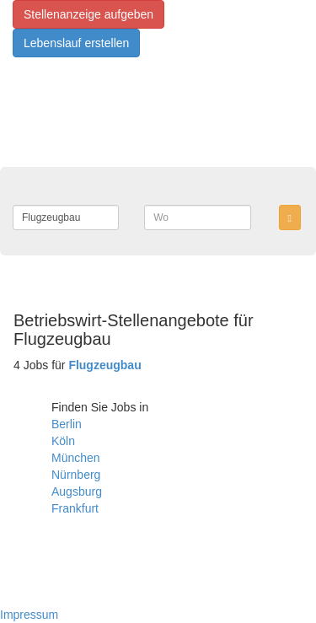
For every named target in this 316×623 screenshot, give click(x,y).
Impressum (29, 614)
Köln (63, 441)
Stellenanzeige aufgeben (88, 14)
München (75, 458)
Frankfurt (75, 508)
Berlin (66, 424)
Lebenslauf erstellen (76, 43)
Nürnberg (75, 474)
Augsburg (76, 491)
